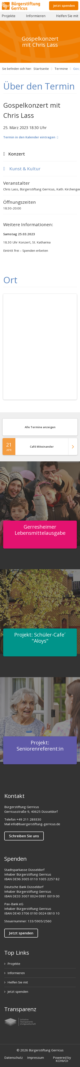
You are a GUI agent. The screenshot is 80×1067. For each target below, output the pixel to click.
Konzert (16, 154)
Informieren (35, 16)
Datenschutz (13, 1057)
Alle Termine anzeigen (40, 427)
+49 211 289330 (28, 819)
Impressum (35, 1057)
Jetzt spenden (64, 5)
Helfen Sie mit (67, 16)
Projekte (8, 16)
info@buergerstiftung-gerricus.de (35, 824)
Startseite (41, 68)
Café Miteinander (40, 446)
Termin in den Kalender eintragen (30, 137)
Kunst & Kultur (22, 168)
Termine (61, 68)
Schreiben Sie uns (24, 835)
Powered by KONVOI (62, 1059)
